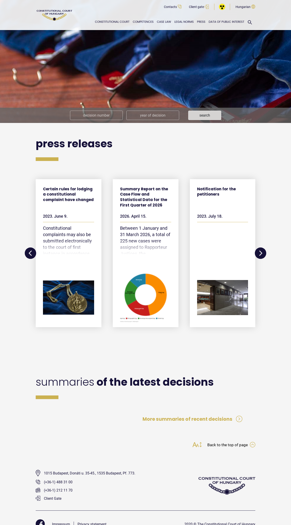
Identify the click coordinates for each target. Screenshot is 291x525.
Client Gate (48, 499)
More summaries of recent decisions (191, 419)
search (204, 115)
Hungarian (245, 7)
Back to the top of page (230, 445)
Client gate (199, 7)
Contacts (173, 7)
